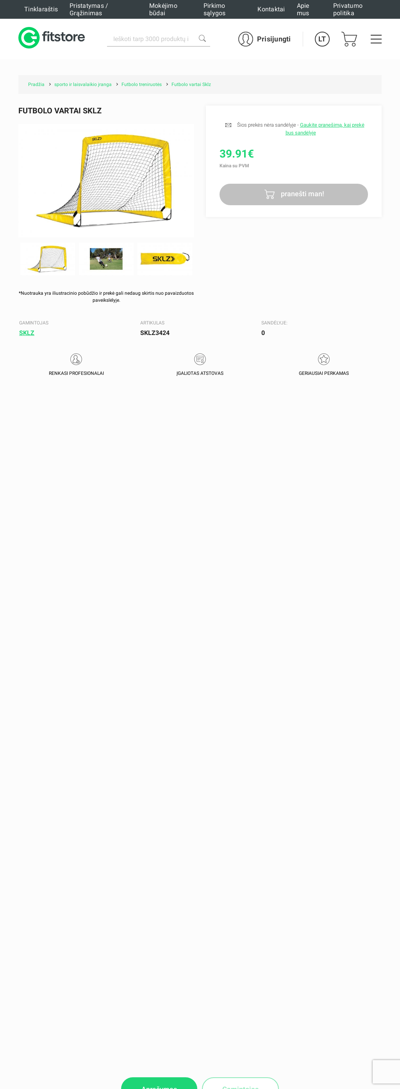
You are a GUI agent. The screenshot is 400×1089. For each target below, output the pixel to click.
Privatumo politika (347, 9)
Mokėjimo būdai (163, 9)
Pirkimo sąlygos (215, 9)
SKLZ (26, 333)
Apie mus (303, 9)
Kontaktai (271, 9)
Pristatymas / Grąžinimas (89, 9)
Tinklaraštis (41, 9)
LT (322, 39)
